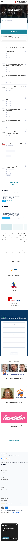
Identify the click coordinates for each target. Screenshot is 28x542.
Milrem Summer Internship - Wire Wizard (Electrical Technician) (14, 65)
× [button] (16, 524)
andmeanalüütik (10, 51)
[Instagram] (7, 459)
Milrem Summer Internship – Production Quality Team (13, 132)
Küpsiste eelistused (15, 512)
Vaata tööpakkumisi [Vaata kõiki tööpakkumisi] (10, 200)
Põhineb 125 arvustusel (14, 15)
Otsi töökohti (14, 31)
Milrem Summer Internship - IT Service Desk (15, 98)
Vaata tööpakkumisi (4, 479)
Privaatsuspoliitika (4, 500)
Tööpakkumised (4, 489)
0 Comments (16, 381)
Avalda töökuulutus (6, 217)
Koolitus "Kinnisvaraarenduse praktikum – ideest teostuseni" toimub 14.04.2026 (14, 377)
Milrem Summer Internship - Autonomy (13, 121)
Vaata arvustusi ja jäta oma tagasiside (22, 503)
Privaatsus (3, 512)
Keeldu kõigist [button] (13, 538)
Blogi (2, 491)
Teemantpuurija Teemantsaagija (14, 143)
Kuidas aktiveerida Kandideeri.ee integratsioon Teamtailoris (14, 425)
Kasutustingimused (4, 498)
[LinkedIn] (9, 459)
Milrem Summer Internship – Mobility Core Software (15, 87)
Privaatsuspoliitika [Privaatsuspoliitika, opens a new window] (13, 536)
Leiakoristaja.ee (4, 462)
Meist (2, 493)
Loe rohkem (14, 385)
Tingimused (8, 512)
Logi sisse (3, 472)
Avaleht (2, 487)
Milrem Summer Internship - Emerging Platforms (15, 76)
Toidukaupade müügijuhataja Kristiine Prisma (13, 166)
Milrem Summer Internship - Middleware (13, 110)
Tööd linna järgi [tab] (18, 227)
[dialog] (9, 532)
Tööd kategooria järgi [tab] (6, 227)
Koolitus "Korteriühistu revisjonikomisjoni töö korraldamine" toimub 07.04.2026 (14, 401)
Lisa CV (4, 200)
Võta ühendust (22, 217)
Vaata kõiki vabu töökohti (14, 182)
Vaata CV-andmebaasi (14, 217)
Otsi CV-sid (3, 468)
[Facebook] (2, 459)
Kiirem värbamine (4, 470)
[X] (4, 459)
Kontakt (2, 496)
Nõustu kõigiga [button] (6, 538)
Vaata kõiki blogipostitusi (14, 440)
